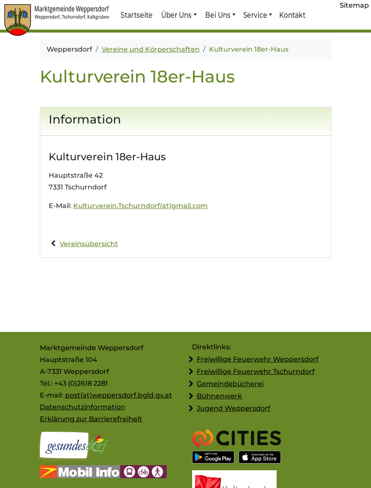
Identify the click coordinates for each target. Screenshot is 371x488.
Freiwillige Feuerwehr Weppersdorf (258, 359)
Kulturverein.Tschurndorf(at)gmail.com (140, 206)
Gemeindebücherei (230, 384)
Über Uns (176, 15)
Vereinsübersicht (89, 244)
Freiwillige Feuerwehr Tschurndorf (256, 371)
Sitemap (354, 5)
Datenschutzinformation (82, 407)
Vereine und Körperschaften (151, 49)
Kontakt (292, 15)
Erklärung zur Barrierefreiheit (91, 419)
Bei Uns (218, 15)
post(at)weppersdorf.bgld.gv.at (118, 395)
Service (255, 15)
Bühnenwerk (219, 396)
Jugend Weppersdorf (233, 408)
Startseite (136, 15)
